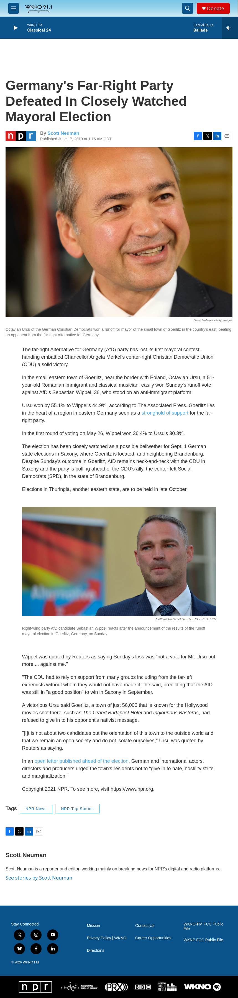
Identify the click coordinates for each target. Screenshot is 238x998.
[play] (15, 28)
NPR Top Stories (77, 808)
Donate (215, 8)
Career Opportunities (153, 938)
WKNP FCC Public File (203, 940)
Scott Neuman (63, 133)
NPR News (36, 808)
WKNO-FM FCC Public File (203, 926)
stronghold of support (165, 413)
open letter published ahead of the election (82, 761)
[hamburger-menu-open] (13, 8)
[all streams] (230, 28)
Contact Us (144, 926)
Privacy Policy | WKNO (106, 938)
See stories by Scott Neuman (39, 877)
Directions (95, 950)
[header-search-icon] (187, 8)
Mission (93, 926)
